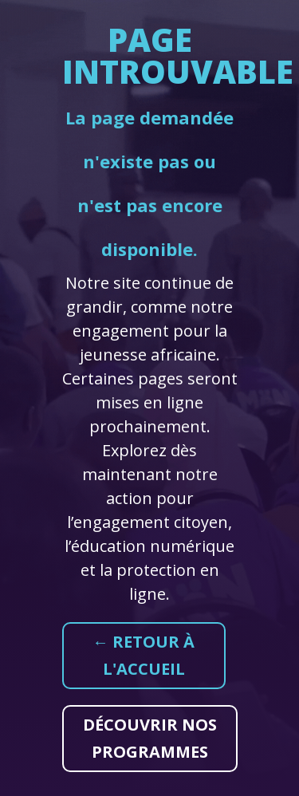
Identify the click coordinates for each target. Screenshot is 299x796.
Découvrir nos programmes (150, 738)
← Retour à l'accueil (143, 655)
